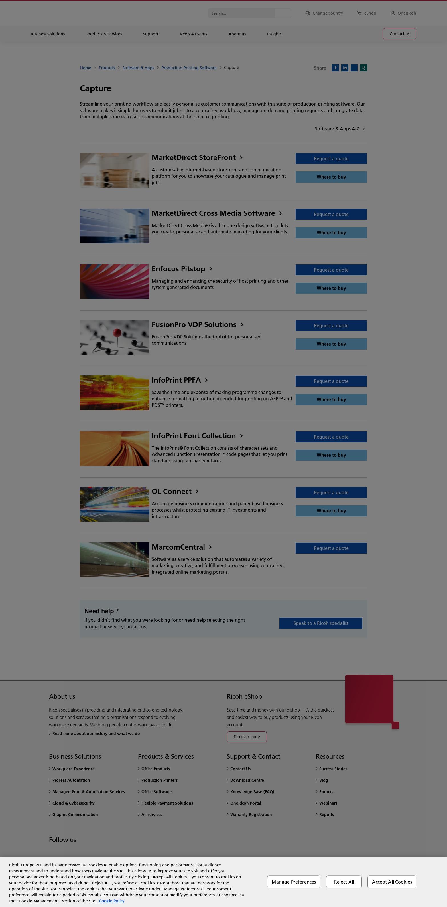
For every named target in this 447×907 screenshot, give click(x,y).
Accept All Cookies (392, 882)
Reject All (344, 882)
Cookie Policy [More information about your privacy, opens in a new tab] (111, 901)
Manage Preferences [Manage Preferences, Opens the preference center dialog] (294, 882)
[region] (223, 882)
